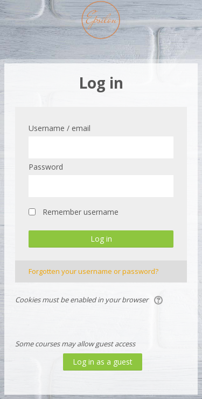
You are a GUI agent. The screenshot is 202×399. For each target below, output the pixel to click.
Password (46, 167)
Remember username (81, 212)
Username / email (59, 128)
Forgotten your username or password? (93, 271)
